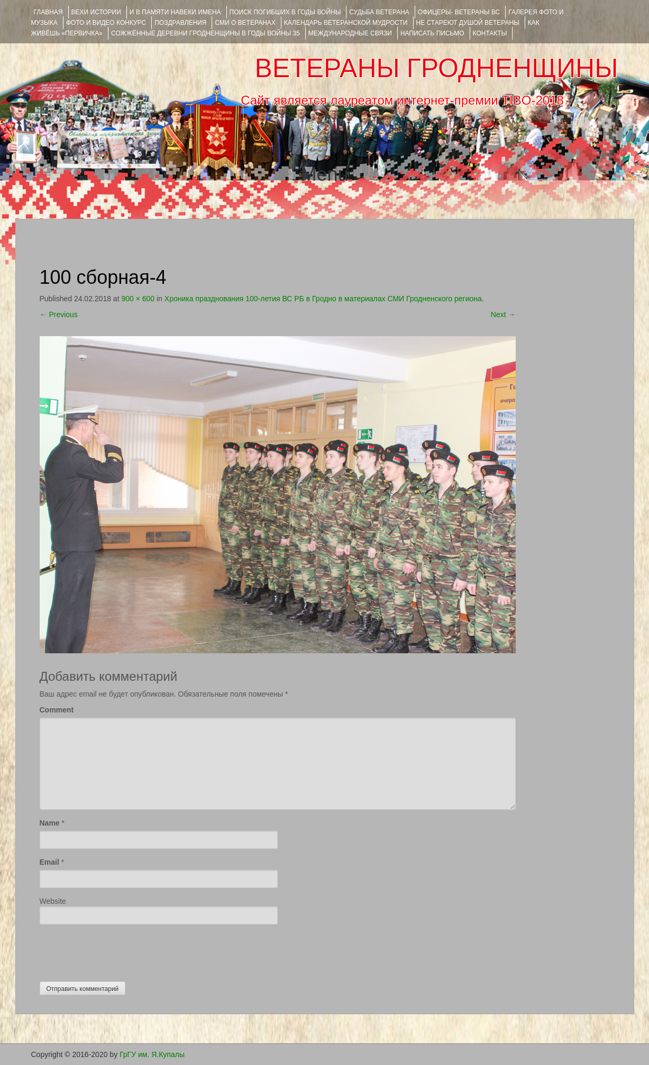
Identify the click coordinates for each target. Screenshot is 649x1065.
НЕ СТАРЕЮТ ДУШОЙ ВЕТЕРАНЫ (467, 22)
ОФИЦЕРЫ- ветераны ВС (459, 12)
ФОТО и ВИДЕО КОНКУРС (106, 22)
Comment (57, 710)
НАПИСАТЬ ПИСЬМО (432, 33)
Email (49, 862)
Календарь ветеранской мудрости (346, 22)
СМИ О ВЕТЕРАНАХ (245, 22)
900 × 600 (137, 298)
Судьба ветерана (379, 12)
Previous (59, 314)
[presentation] (120, 950)
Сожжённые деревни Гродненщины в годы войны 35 (205, 33)
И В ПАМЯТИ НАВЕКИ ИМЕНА (175, 12)
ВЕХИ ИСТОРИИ (96, 12)
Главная (48, 12)
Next (503, 314)
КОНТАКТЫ (490, 33)
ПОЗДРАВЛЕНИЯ (180, 22)
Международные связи (350, 33)
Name (50, 823)
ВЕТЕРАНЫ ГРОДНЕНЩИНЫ (436, 68)
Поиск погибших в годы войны (285, 12)
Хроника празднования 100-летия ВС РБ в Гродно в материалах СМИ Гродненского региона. (324, 298)
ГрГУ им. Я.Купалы (152, 1054)
